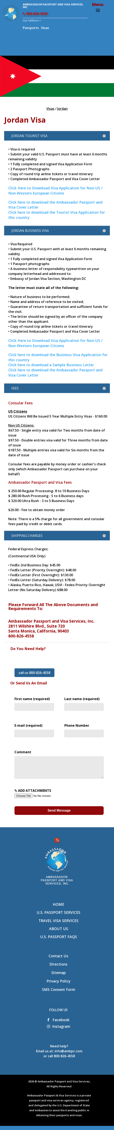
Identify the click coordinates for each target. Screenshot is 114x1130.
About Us (58, 932)
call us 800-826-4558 (34, 672)
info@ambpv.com (68, 1055)
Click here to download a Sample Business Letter (51, 364)
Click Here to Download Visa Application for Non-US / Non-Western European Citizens (55, 190)
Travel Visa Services (58, 924)
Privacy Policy (58, 985)
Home (58, 908)
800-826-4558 (35, 13)
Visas (45, 28)
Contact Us (58, 960)
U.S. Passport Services (58, 916)
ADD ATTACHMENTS (40, 797)
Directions (58, 968)
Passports (31, 28)
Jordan (62, 108)
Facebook (58, 1023)
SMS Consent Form (58, 993)
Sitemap (58, 976)
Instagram (58, 1030)
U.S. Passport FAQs (58, 940)
